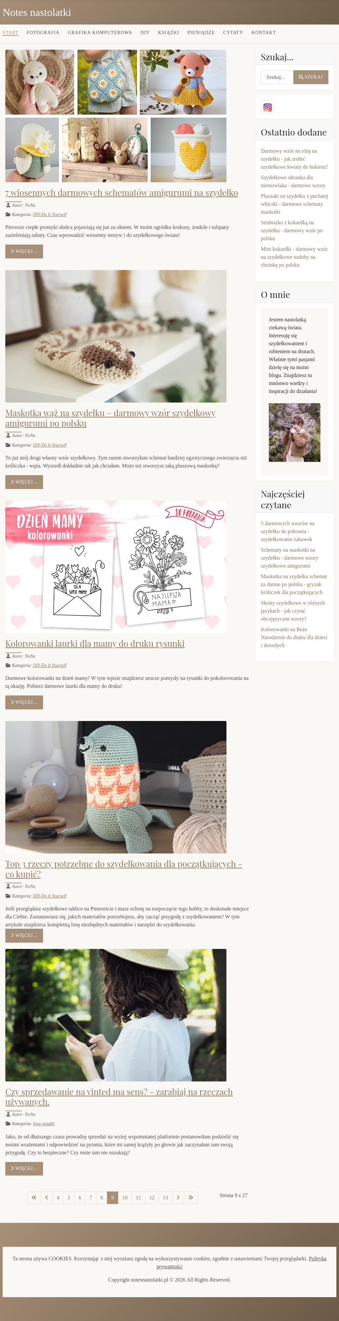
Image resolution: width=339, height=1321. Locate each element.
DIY (145, 32)
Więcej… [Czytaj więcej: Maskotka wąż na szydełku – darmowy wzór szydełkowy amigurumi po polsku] (24, 481)
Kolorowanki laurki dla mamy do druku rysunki (94, 643)
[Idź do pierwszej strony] (34, 1197)
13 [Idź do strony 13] (165, 1197)
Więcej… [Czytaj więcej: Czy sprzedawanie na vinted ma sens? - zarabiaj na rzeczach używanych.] (24, 1168)
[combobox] (277, 77)
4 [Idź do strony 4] (58, 1197)
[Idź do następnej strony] (178, 1197)
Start (11, 32)
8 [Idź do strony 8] (101, 1197)
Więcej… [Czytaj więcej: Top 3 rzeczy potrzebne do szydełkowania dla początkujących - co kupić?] (24, 935)
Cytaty (233, 32)
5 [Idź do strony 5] (69, 1197)
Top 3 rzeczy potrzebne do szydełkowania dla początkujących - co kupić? (123, 868)
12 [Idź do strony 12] (152, 1197)
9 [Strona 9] (112, 1197)
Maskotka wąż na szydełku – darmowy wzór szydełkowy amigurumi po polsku (110, 417)
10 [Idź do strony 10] (124, 1197)
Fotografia (43, 32)
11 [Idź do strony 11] (138, 1197)
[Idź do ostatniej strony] (191, 1197)
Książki (168, 32)
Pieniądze (201, 32)
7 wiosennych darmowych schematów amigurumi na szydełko (121, 192)
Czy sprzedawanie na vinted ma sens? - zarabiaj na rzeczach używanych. (119, 1096)
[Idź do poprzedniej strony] (47, 1197)
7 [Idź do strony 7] (90, 1197)
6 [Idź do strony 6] (79, 1197)
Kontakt (264, 32)
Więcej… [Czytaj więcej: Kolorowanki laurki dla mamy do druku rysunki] (24, 702)
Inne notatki (43, 1123)
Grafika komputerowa (100, 32)
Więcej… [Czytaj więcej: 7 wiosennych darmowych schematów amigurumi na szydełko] (24, 251)
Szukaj (311, 77)
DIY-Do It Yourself (49, 214)
